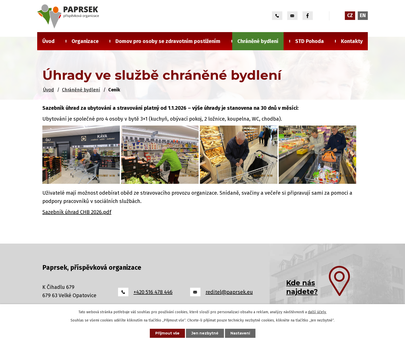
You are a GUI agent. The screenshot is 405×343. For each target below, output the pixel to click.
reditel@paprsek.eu (229, 292)
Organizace (85, 41)
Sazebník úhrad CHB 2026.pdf (76, 212)
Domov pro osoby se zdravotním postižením (167, 41)
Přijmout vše (167, 333)
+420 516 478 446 (153, 292)
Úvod (48, 41)
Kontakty (352, 41)
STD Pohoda (309, 41)
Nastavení (240, 333)
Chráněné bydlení (257, 41)
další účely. (317, 312)
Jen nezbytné (205, 333)
